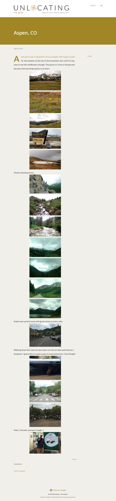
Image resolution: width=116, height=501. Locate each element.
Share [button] (89, 56)
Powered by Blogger (58, 490)
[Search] (93, 5)
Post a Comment (19, 471)
